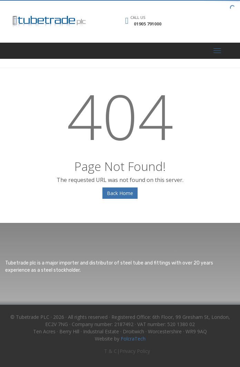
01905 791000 (147, 24)
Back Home (120, 193)
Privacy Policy (135, 351)
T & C (110, 351)
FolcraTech (133, 338)
